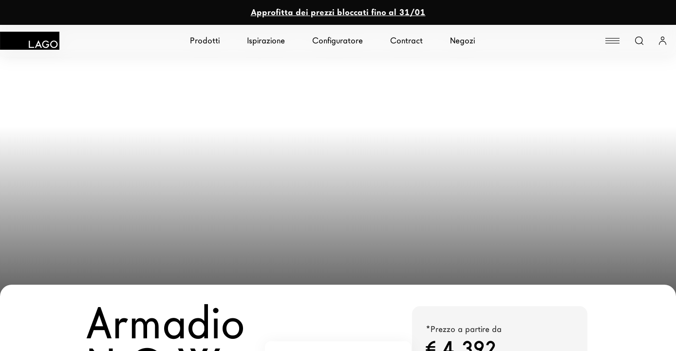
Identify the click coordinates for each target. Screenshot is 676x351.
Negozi (462, 40)
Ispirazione (266, 40)
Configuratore (337, 40)
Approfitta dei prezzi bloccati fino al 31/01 (338, 12)
